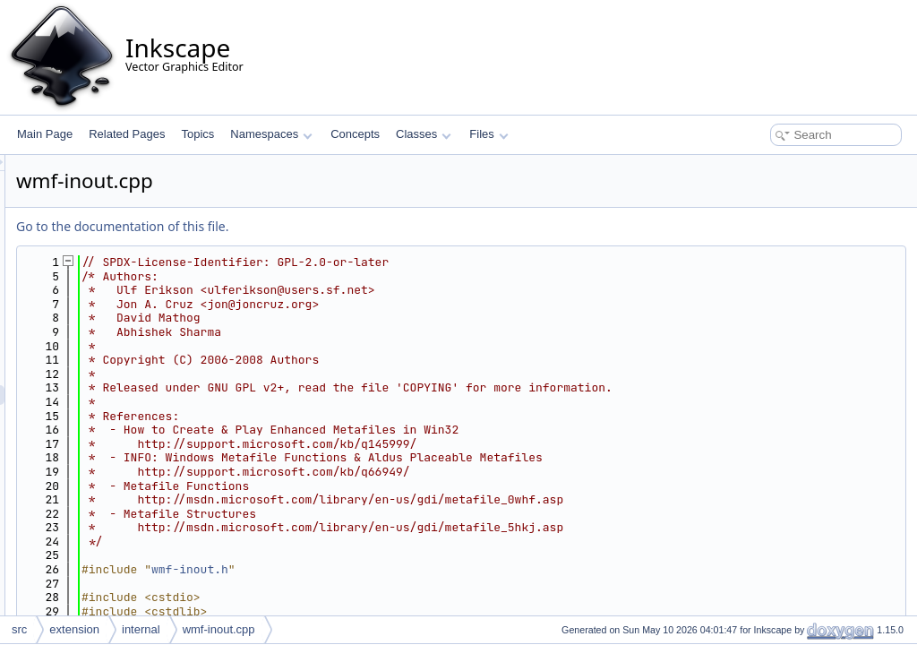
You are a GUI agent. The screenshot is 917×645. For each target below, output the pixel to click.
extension (74, 629)
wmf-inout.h (413, 569)
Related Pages (127, 134)
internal (141, 629)
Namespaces (271, 134)
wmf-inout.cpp (219, 629)
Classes (423, 134)
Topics (197, 134)
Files (488, 134)
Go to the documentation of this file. (346, 226)
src (19, 629)
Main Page (45, 134)
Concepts (355, 134)
